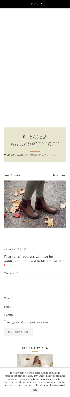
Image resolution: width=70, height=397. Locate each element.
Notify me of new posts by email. (28, 322)
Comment (11, 273)
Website (8, 314)
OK (35, 389)
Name (8, 298)
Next (59, 175)
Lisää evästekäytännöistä (50, 385)
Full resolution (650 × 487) (40, 155)
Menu (35, 3)
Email (9, 306)
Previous (13, 175)
